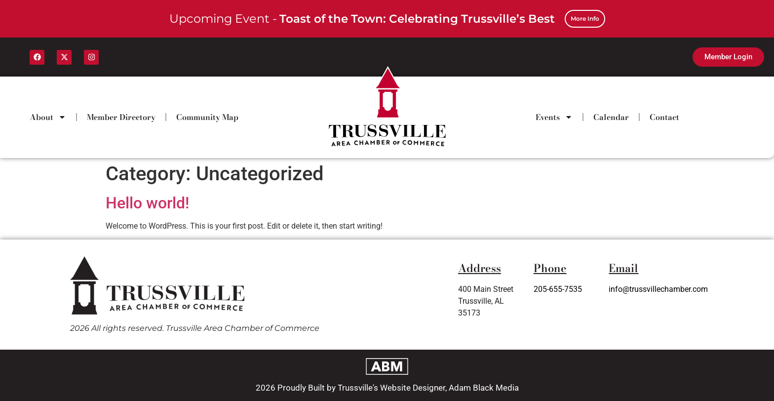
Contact (664, 117)
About (48, 117)
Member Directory (121, 117)
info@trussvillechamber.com (658, 289)
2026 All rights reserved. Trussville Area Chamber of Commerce (194, 328)
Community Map (207, 117)
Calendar (611, 117)
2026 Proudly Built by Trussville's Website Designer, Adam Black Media (387, 388)
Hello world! (147, 203)
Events (554, 117)
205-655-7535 (558, 289)
